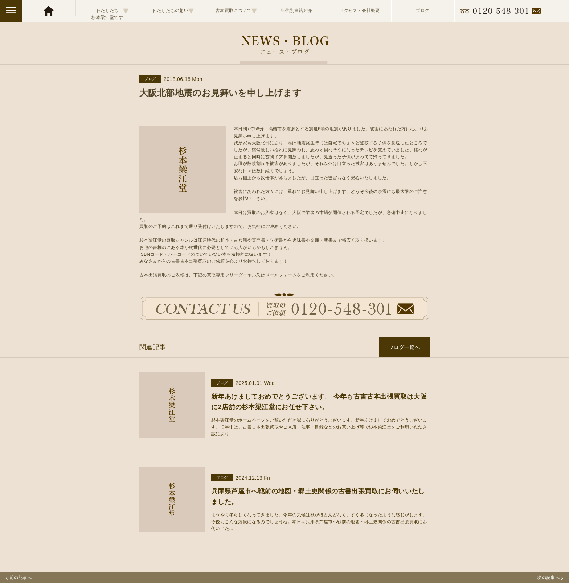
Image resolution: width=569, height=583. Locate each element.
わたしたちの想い (173, 10)
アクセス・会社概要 (359, 10)
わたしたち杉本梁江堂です (109, 11)
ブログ (422, 10)
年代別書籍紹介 (296, 10)
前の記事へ (18, 578)
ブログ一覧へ (404, 347)
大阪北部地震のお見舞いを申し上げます (220, 93)
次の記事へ (550, 578)
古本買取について (236, 10)
